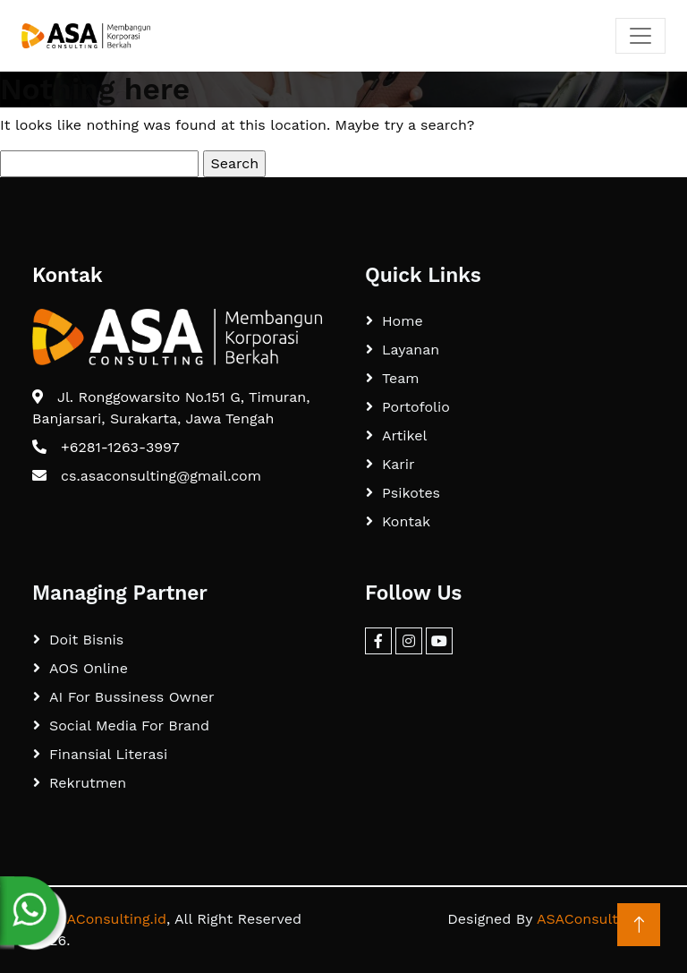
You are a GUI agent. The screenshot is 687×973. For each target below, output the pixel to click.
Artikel (404, 435)
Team (400, 378)
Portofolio (416, 406)
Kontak (406, 521)
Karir (398, 464)
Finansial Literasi (108, 754)
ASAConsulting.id (107, 918)
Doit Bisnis (86, 639)
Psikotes (411, 492)
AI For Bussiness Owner (132, 696)
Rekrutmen (87, 782)
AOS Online (88, 668)
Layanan (410, 349)
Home (402, 320)
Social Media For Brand (129, 725)
